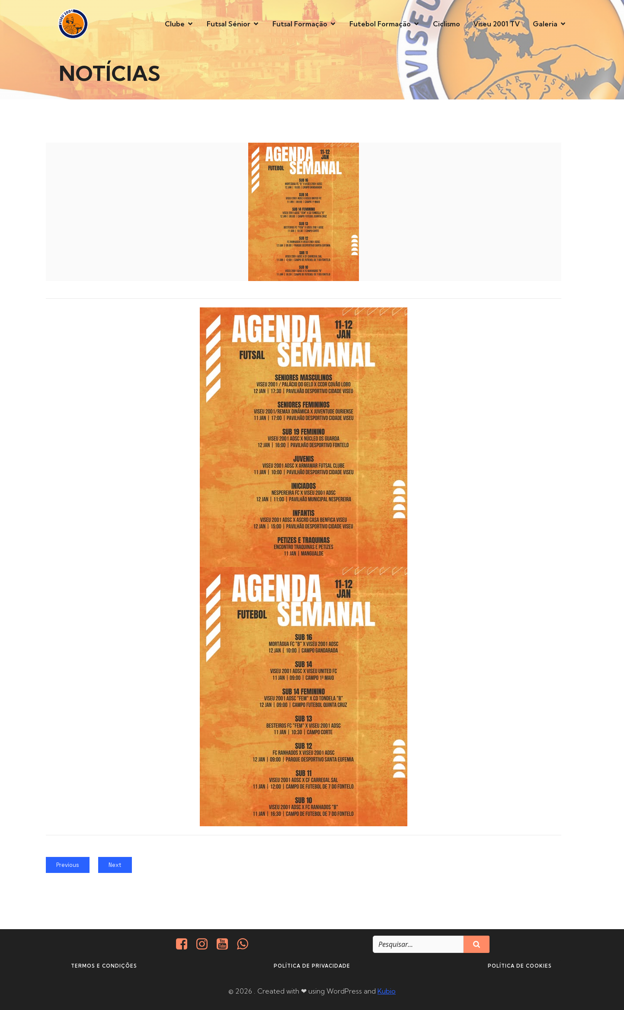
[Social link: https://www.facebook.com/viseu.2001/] (185, 944)
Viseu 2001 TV (496, 23)
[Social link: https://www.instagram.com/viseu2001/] (205, 944)
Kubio (387, 991)
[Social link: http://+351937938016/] (246, 944)
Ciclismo (446, 23)
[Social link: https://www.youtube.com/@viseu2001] (225, 944)
